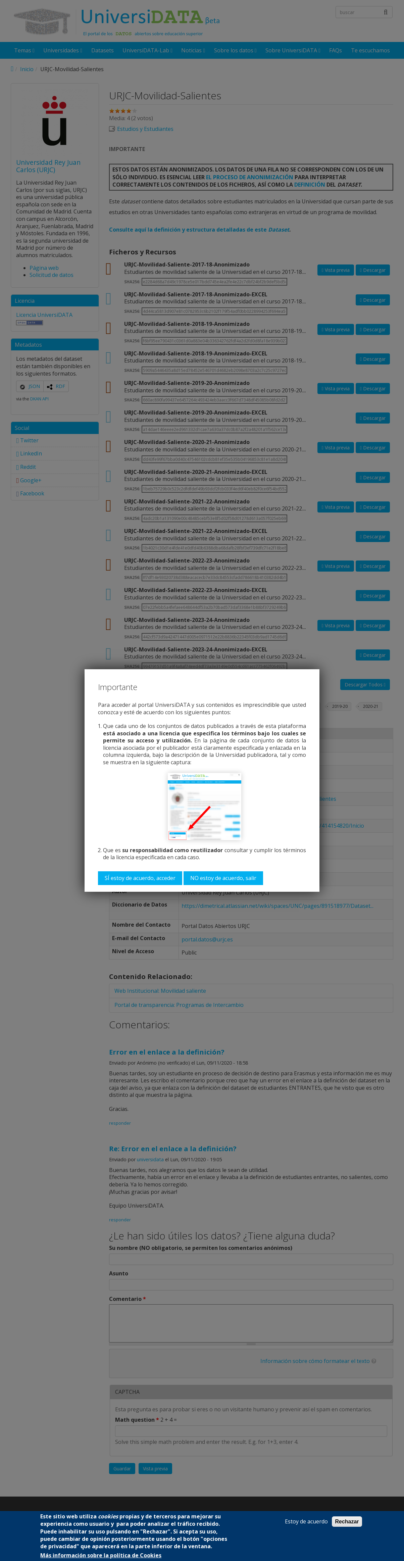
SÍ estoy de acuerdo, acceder (140, 878)
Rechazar (347, 1521)
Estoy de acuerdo (306, 1521)
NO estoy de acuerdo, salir (223, 878)
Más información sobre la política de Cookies (100, 1555)
